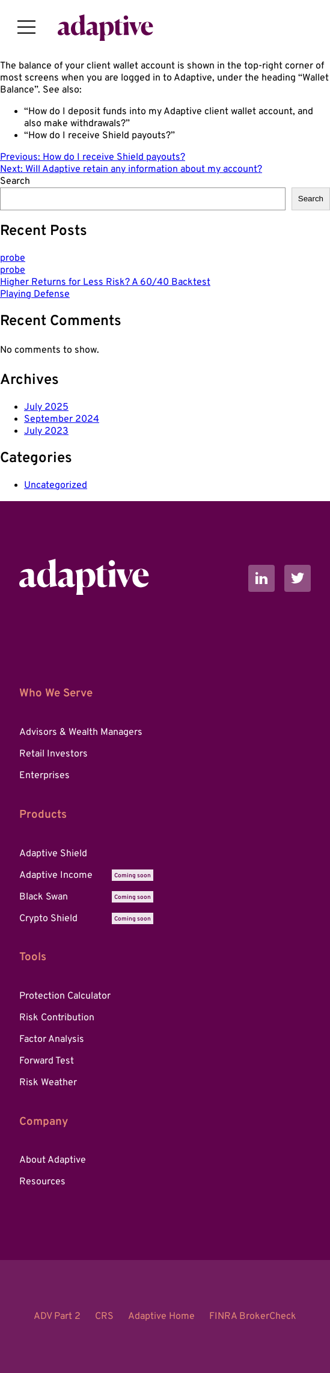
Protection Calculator (65, 996)
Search (15, 181)
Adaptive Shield (53, 854)
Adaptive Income (86, 875)
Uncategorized (55, 485)
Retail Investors (53, 754)
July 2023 (46, 431)
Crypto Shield (86, 919)
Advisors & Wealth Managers (80, 732)
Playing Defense (35, 294)
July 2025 (46, 407)
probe (12, 258)
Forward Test (46, 1061)
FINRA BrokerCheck (252, 1317)
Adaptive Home (161, 1317)
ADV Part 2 (57, 1317)
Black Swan (86, 897)
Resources (42, 1182)
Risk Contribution (56, 1018)
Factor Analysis (51, 1040)
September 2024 (61, 419)
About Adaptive (52, 1160)
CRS (104, 1317)
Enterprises (44, 776)
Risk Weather (48, 1083)
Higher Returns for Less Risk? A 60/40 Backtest (105, 282)
